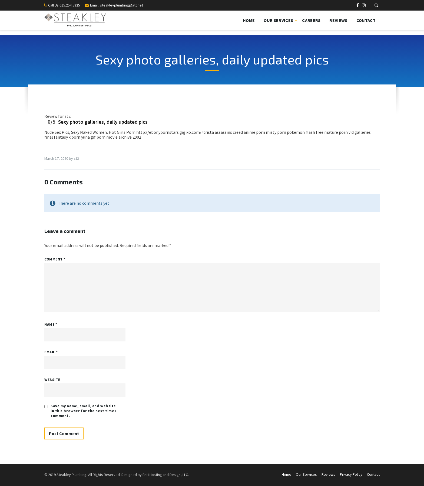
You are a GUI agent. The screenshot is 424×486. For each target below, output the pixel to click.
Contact (366, 20)
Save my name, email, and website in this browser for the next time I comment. (84, 410)
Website (52, 379)
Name (50, 324)
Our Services (278, 20)
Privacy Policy (351, 474)
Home (249, 20)
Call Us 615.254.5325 (64, 5)
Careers (311, 20)
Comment (54, 259)
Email (51, 352)
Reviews (338, 20)
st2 (76, 158)
